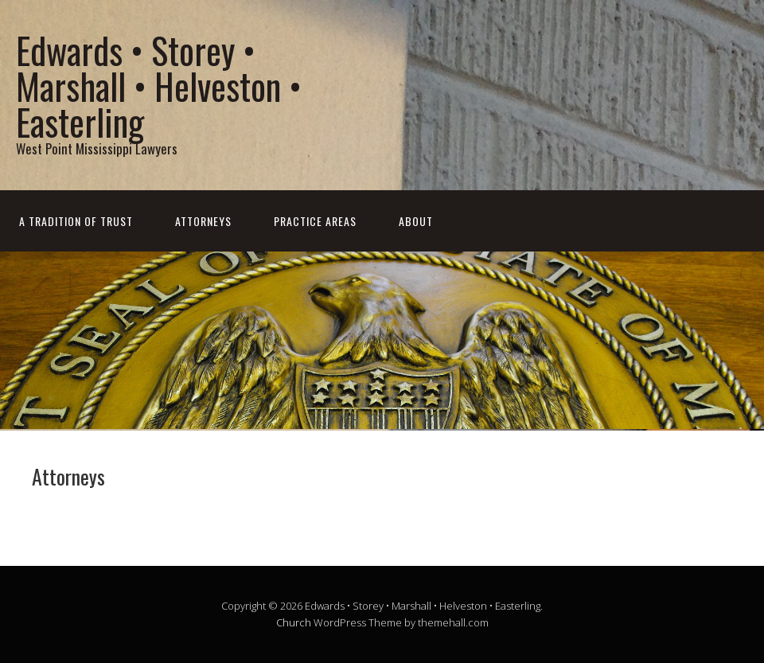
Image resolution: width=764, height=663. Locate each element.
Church (293, 622)
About (416, 221)
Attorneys (203, 221)
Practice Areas (315, 221)
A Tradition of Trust (76, 221)
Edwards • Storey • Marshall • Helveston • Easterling (159, 85)
